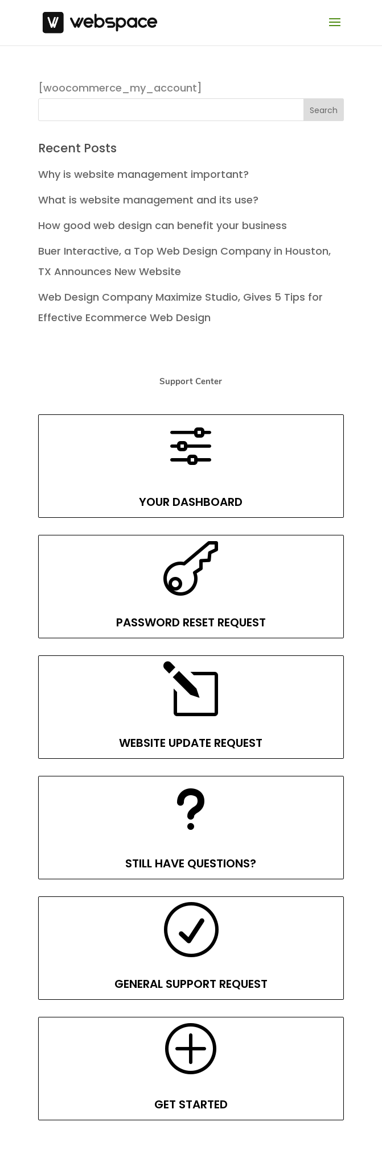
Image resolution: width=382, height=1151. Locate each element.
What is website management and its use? (148, 200)
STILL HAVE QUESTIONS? (190, 863)
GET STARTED (191, 1104)
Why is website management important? (143, 174)
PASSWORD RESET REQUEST (191, 622)
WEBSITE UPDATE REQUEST (190, 743)
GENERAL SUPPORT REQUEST (191, 984)
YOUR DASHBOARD (191, 502)
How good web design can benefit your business (162, 225)
